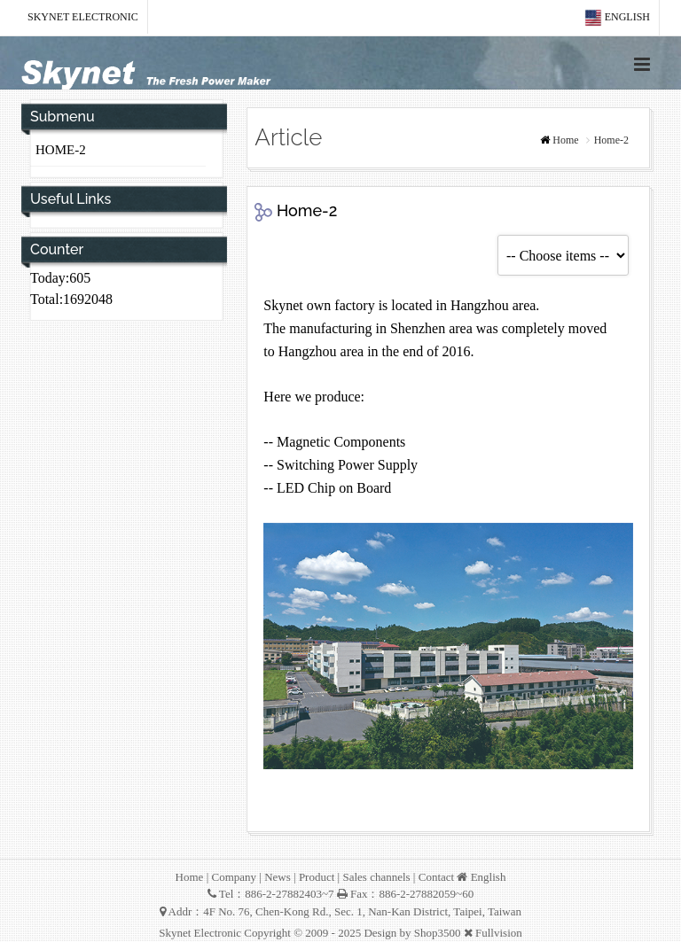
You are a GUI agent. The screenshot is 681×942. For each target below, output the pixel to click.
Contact (436, 877)
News (277, 877)
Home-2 (60, 150)
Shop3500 (437, 932)
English (617, 18)
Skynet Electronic (82, 17)
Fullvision (498, 932)
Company (233, 877)
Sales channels (376, 877)
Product (316, 877)
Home (565, 140)
